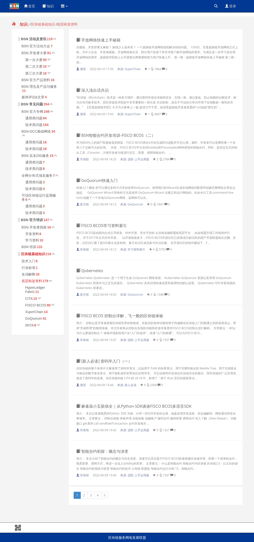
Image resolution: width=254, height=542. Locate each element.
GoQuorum (33, 318)
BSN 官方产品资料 (36, 80)
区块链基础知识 (43, 24)
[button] (64, 6)
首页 (29, 6)
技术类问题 (33, 125)
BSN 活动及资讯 (33, 39)
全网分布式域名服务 (37, 175)
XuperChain (34, 312)
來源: (129, 69)
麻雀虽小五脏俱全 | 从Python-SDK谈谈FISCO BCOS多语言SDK (133, 406)
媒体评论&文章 (33, 97)
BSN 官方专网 (32, 111)
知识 (48, 6)
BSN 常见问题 (32, 104)
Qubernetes (89, 270)
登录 (230, 6)
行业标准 (28, 268)
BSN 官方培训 (32, 220)
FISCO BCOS (35, 305)
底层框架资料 (67, 24)
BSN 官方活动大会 (36, 46)
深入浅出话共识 (92, 90)
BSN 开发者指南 (34, 227)
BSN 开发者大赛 (34, 53)
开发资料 (32, 234)
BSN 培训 (29, 247)
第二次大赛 (33, 66)
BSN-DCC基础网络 (36, 131)
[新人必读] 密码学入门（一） (104, 361)
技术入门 (28, 261)
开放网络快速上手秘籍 (98, 40)
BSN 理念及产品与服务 (39, 86)
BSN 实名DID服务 (35, 156)
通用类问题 (33, 118)
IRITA (29, 325)
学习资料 (32, 240)
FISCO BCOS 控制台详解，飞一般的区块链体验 (119, 315)
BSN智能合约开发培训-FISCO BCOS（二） (115, 135)
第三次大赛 (33, 73)
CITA (29, 299)
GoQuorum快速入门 (97, 180)
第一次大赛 (33, 60)
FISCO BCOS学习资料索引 (101, 225)
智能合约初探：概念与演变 (102, 451)
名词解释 (28, 274)
